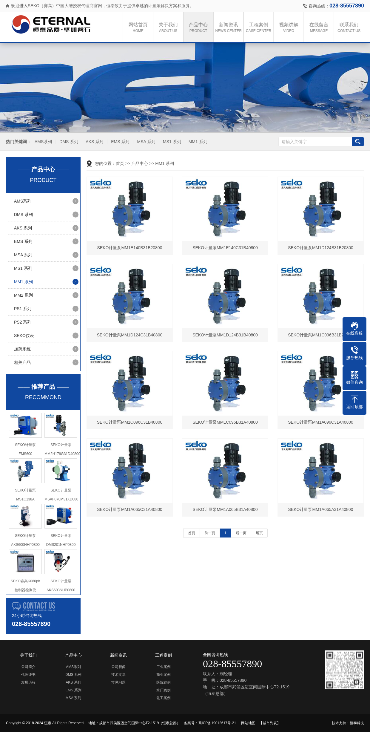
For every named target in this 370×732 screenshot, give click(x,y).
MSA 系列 (145, 142)
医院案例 (163, 682)
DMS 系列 (68, 142)
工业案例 (163, 667)
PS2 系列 (22, 322)
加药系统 (22, 349)
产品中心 (200, 28)
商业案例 (163, 675)
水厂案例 (163, 690)
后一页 (241, 533)
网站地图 (248, 723)
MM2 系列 (23, 295)
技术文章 (118, 675)
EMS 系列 (119, 142)
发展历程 (28, 682)
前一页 (209, 533)
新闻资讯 (230, 28)
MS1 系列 (171, 142)
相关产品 (22, 362)
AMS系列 (42, 142)
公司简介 (28, 667)
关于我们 (170, 28)
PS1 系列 (22, 308)
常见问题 (118, 682)
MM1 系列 (197, 142)
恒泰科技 (357, 723)
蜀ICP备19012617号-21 (217, 723)
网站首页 (140, 28)
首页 (120, 163)
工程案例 (260, 28)
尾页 (259, 533)
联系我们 (351, 28)
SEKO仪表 (24, 335)
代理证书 (28, 675)
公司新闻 (118, 667)
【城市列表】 (269, 723)
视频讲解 (290, 28)
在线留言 (320, 28)
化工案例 (163, 698)
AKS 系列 (94, 142)
